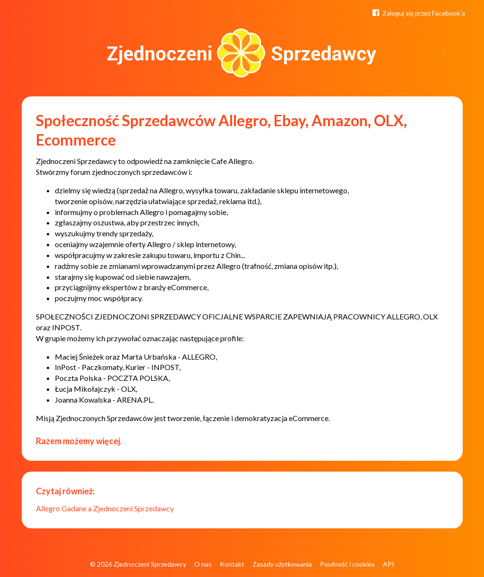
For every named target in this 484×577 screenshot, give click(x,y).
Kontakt (232, 564)
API (388, 564)
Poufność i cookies (347, 564)
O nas (203, 564)
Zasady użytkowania (282, 564)
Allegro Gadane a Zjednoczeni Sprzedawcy (105, 508)
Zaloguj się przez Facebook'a (418, 12)
